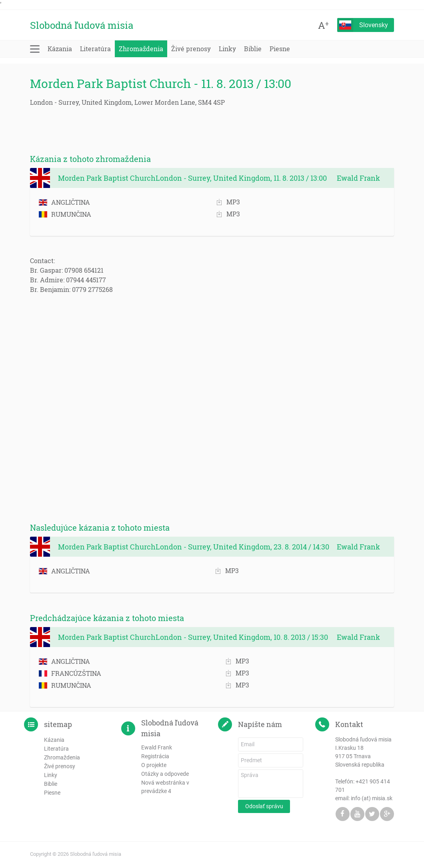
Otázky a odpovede (165, 774)
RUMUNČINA (65, 214)
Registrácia (155, 756)
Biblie (253, 48)
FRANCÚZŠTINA (70, 673)
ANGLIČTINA (64, 202)
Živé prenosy (191, 48)
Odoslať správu (264, 806)
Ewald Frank (156, 747)
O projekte (153, 765)
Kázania (60, 48)
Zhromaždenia (141, 48)
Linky (227, 48)
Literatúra (95, 48)
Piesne (280, 48)
